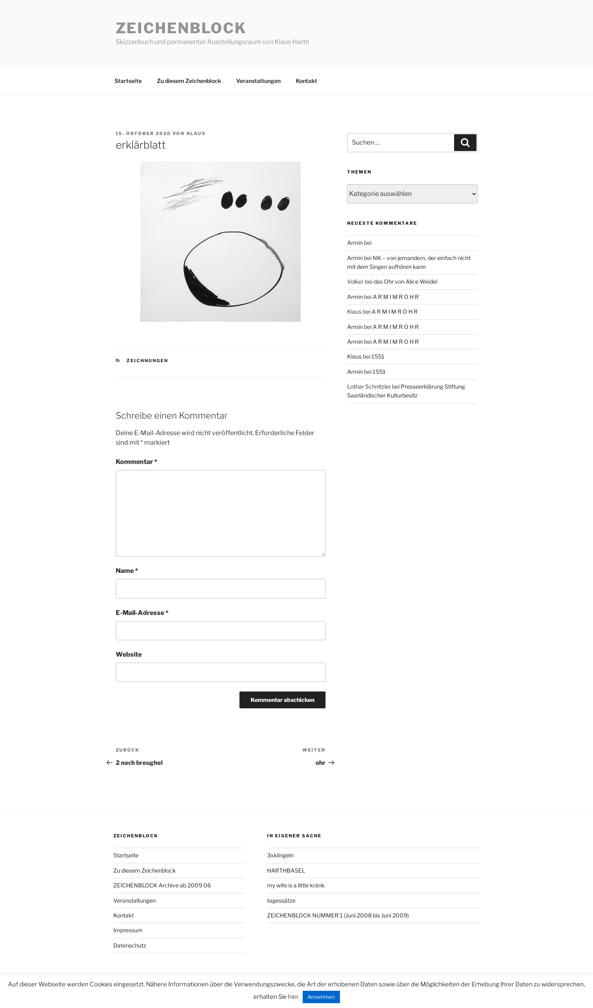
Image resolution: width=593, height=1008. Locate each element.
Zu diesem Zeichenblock (189, 80)
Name (127, 571)
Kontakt (306, 80)
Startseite (128, 80)
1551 (378, 356)
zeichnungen (147, 360)
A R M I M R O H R (396, 296)
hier (293, 996)
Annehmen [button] (321, 997)
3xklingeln (280, 855)
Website (129, 654)
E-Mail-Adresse (142, 613)
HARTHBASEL (286, 870)
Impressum (128, 930)
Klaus (196, 133)
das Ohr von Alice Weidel (405, 281)
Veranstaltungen (258, 80)
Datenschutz (129, 945)
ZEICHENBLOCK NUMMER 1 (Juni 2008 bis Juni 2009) (338, 915)
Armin (355, 242)
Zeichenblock (181, 28)
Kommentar (136, 462)
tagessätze (281, 900)
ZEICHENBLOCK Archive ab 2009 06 (162, 885)
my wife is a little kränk (296, 885)
